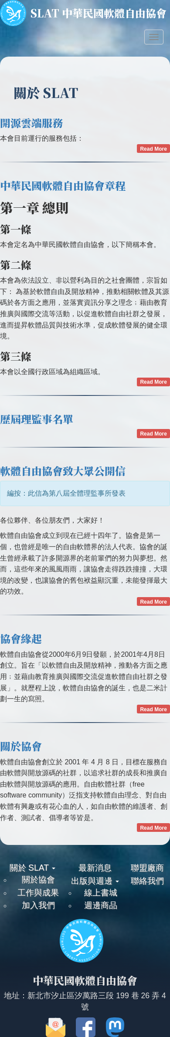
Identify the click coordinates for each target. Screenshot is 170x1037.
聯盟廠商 (147, 867)
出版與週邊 (95, 880)
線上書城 (100, 892)
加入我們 (38, 905)
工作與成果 (38, 892)
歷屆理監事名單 (36, 418)
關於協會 (21, 745)
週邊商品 (100, 905)
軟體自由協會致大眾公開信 (63, 470)
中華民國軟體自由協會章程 (63, 185)
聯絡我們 (147, 880)
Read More (153, 149)
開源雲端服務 (31, 122)
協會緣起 (21, 638)
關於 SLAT (32, 867)
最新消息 (95, 867)
